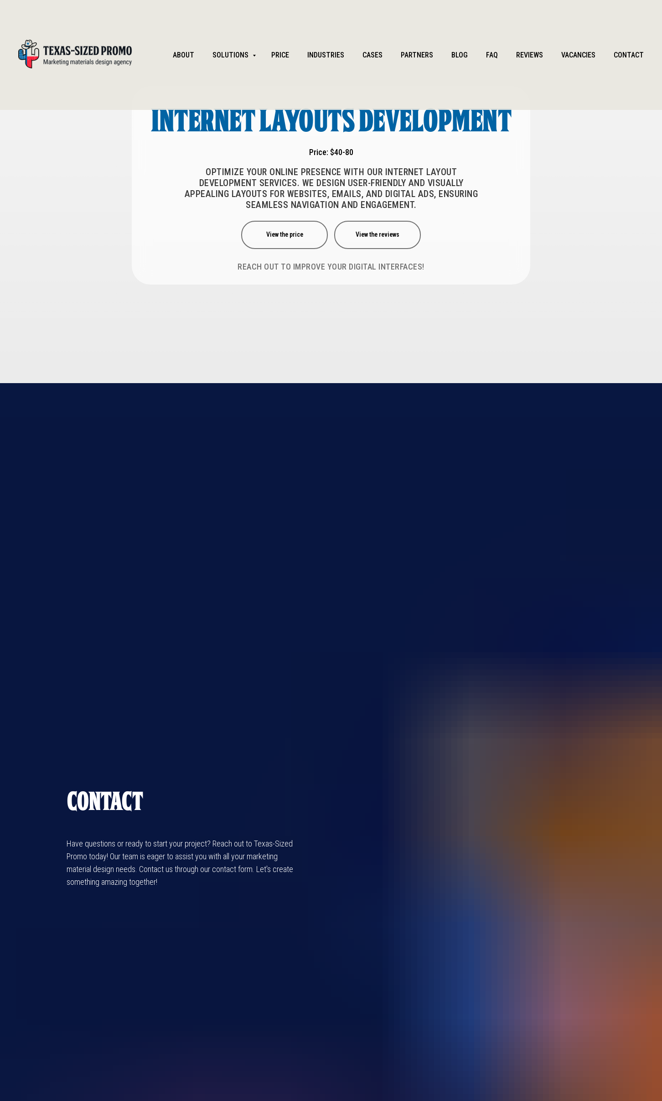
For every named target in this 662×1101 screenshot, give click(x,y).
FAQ (492, 55)
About (183, 55)
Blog (459, 55)
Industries (325, 55)
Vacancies (578, 55)
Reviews (529, 55)
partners (417, 55)
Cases (372, 55)
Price (280, 55)
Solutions (231, 55)
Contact (629, 55)
